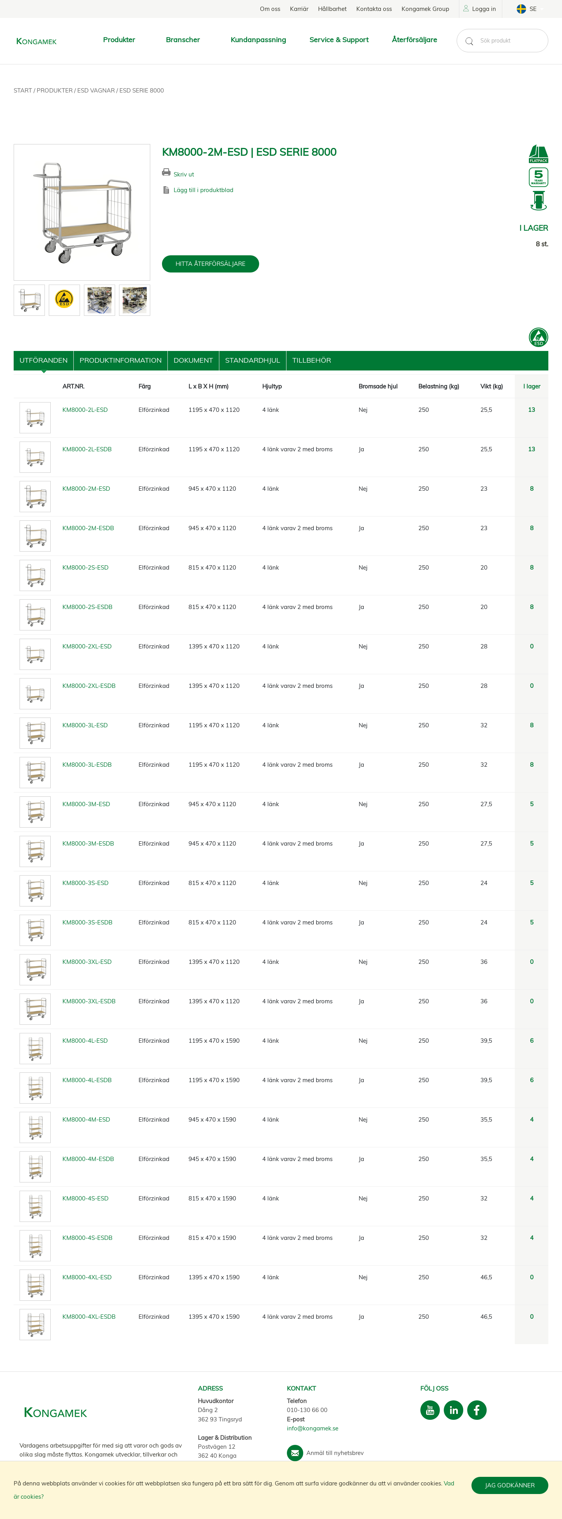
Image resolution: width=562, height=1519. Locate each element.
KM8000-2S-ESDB (87, 607)
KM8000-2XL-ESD (87, 646)
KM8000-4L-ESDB (87, 1080)
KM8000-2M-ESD (86, 488)
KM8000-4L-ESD (85, 1040)
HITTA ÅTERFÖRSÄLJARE (210, 263)
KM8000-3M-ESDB (88, 843)
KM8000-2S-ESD (85, 567)
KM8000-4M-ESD (86, 1119)
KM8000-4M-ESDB (88, 1159)
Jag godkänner (510, 1485)
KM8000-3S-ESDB (87, 922)
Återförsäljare (414, 39)
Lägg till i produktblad (203, 190)
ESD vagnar (96, 90)
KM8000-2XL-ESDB (89, 685)
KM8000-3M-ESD (86, 804)
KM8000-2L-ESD (85, 409)
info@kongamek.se (312, 1428)
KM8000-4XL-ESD (87, 1277)
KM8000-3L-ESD (85, 725)
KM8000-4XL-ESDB (89, 1316)
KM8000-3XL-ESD (87, 961)
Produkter (55, 90)
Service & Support (338, 39)
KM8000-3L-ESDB (87, 764)
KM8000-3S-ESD (85, 883)
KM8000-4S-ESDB (87, 1237)
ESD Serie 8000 (141, 90)
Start (24, 90)
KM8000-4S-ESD (85, 1198)
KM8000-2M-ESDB (88, 528)
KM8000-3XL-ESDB (89, 1001)
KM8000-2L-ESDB (87, 449)
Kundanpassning (258, 39)
